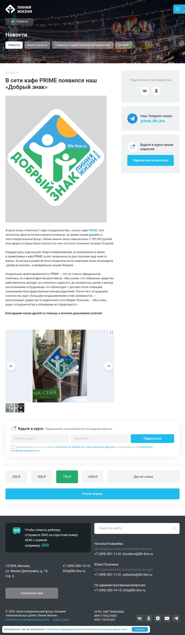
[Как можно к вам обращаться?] (40, 438)
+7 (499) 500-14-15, (77, 566)
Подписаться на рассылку (150, 160)
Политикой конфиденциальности (64, 629)
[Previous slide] (11, 366)
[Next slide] (108, 366)
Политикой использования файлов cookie (105, 629)
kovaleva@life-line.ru (138, 554)
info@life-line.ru (74, 571)
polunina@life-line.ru (137, 574)
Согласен (140, 629)
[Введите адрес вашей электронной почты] (100, 438)
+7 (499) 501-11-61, (108, 554)
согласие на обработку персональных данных (85, 447)
